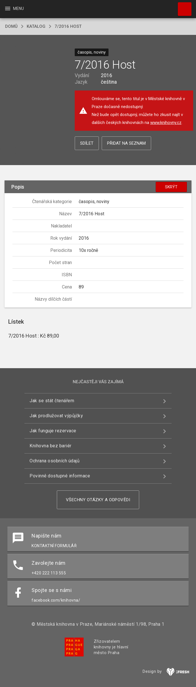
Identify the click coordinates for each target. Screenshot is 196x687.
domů (11, 26)
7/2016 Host (68, 26)
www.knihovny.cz (166, 122)
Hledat (182, 6)
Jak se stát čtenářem (52, 400)
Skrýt (171, 187)
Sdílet (86, 143)
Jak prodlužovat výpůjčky (56, 415)
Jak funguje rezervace (53, 430)
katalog (36, 26)
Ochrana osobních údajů (55, 460)
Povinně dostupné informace (60, 476)
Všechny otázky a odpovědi (98, 499)
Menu (14, 8)
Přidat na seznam (126, 143)
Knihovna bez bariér (51, 445)
